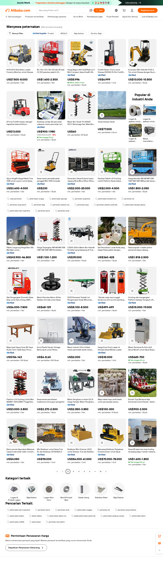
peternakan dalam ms (56, 516)
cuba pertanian (14, 199)
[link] (159, 536)
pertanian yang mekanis (125, 510)
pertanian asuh (62, 211)
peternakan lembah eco (105, 199)
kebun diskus (35, 516)
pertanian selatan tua (59, 205)
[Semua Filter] (16, 33)
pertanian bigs (38, 205)
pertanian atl (103, 510)
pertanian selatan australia (105, 205)
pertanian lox (127, 199)
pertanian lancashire (55, 522)
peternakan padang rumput (112, 516)
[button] (91, 10)
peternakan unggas (83, 510)
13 (100, 471)
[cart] (125, 11)
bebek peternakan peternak (83, 516)
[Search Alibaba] (63, 10)
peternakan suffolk (15, 522)
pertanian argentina (81, 199)
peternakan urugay (35, 199)
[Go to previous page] (57, 471)
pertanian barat (42, 211)
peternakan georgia (58, 199)
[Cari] (99, 10)
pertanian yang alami (16, 205)
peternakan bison (137, 516)
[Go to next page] (106, 471)
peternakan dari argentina (18, 211)
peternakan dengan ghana (134, 205)
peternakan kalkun (15, 516)
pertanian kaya (82, 205)
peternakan (35, 522)
